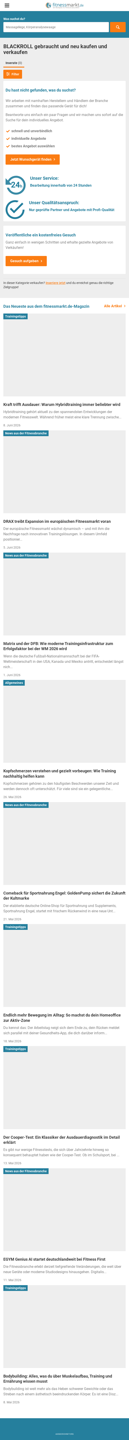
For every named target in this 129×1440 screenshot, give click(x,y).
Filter (12, 74)
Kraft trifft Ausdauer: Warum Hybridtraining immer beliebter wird (61, 404)
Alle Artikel (113, 306)
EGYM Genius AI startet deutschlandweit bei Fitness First (54, 1259)
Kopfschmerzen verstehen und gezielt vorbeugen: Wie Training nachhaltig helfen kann (59, 773)
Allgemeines (14, 683)
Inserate (14, 63)
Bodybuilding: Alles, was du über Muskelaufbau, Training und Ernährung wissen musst (57, 1379)
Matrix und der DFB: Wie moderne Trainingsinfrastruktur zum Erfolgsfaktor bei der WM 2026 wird (58, 646)
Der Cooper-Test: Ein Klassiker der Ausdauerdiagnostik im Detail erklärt (61, 1140)
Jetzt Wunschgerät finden (30, 159)
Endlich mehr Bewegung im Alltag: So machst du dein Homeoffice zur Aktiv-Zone (62, 1018)
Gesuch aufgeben (24, 261)
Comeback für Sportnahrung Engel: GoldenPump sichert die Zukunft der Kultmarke (64, 896)
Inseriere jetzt (56, 283)
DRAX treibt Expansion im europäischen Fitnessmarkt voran (57, 521)
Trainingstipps (15, 316)
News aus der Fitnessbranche (26, 433)
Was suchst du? (14, 19)
